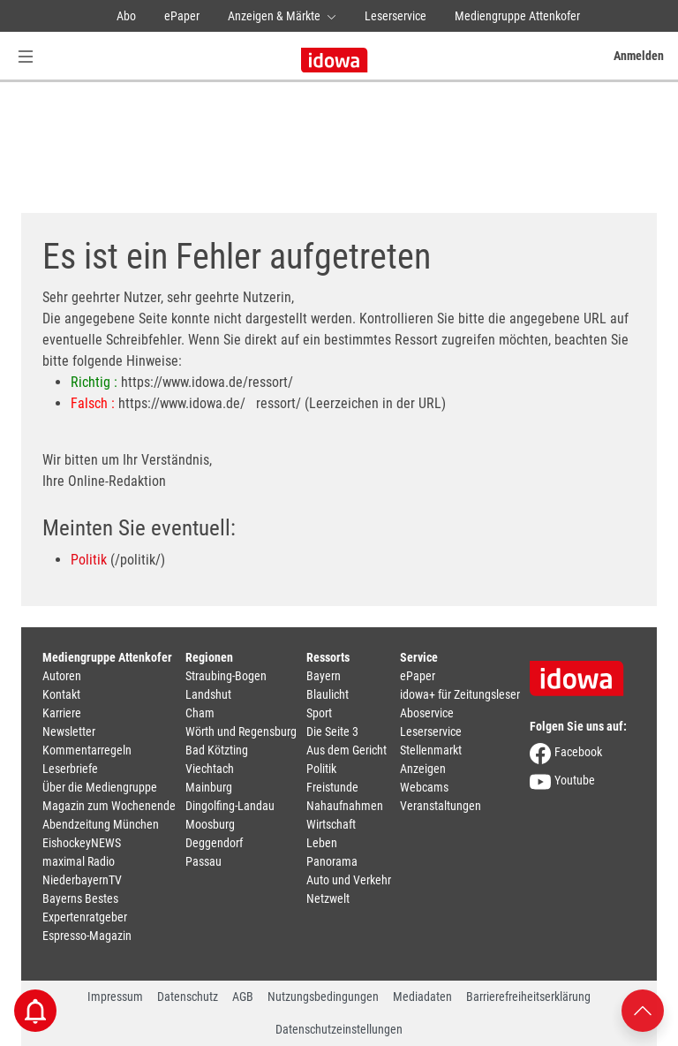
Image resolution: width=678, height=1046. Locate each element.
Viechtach (209, 769)
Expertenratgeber (84, 917)
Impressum (115, 996)
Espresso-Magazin (87, 936)
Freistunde (332, 787)
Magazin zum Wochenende (109, 806)
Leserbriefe (70, 769)
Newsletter (68, 731)
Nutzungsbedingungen (323, 996)
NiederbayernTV (82, 880)
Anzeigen (423, 769)
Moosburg (210, 824)
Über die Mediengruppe (99, 787)
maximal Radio (78, 861)
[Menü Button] (25, 56)
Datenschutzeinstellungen (339, 1029)
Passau (203, 861)
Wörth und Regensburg (241, 731)
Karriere (61, 713)
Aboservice (427, 713)
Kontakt (61, 694)
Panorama (332, 861)
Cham (200, 713)
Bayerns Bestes (80, 898)
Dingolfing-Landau (230, 806)
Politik (89, 559)
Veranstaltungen (440, 806)
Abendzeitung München (100, 824)
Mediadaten (422, 996)
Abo (126, 16)
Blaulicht (327, 694)
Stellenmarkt (431, 750)
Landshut (208, 694)
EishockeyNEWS (81, 843)
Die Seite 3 (332, 731)
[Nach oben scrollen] (643, 1009)
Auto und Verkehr (348, 880)
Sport (319, 713)
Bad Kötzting (216, 750)
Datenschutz (187, 996)
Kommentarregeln (87, 750)
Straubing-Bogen (226, 676)
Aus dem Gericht (346, 750)
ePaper (182, 16)
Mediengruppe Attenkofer (517, 16)
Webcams (424, 787)
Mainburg (208, 787)
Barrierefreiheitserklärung (528, 996)
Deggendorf (214, 843)
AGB (242, 996)
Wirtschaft (331, 824)
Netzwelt (328, 898)
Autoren (61, 676)
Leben (321, 843)
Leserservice (395, 16)
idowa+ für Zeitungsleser (460, 694)
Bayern (323, 676)
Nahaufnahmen (344, 806)
